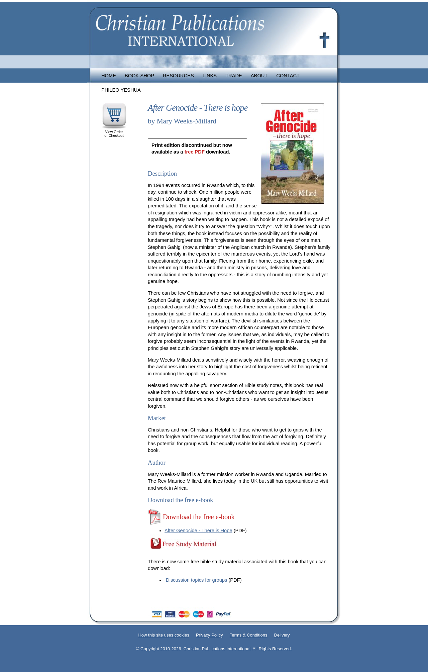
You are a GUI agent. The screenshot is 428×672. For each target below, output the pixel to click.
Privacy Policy (209, 635)
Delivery (282, 635)
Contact (288, 75)
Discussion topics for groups (196, 580)
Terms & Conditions (249, 635)
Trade (233, 75)
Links (210, 75)
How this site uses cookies (163, 635)
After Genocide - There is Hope (198, 530)
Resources (178, 75)
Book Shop (139, 75)
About (259, 75)
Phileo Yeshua (121, 90)
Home (108, 75)
